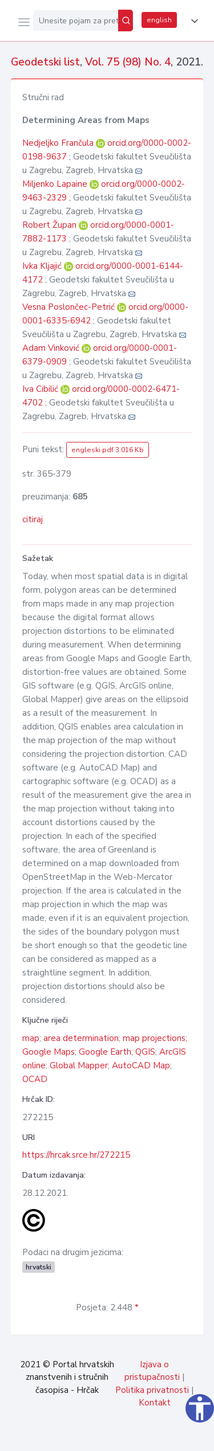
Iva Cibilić (41, 389)
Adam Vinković (52, 348)
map (30, 1038)
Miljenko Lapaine (56, 184)
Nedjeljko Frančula (59, 143)
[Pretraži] (125, 20)
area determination (81, 1038)
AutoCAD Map (141, 1065)
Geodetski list (45, 62)
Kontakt (155, 1402)
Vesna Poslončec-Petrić (69, 307)
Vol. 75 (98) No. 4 (128, 62)
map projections (154, 1038)
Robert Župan (50, 225)
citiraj (32, 519)
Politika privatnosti (152, 1390)
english (159, 19)
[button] (192, 21)
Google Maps (48, 1051)
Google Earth (105, 1051)
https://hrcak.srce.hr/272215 (76, 1155)
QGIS (145, 1051)
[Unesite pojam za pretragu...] (76, 20)
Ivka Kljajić (43, 266)
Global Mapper (79, 1065)
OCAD (34, 1079)
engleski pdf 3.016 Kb (107, 449)
